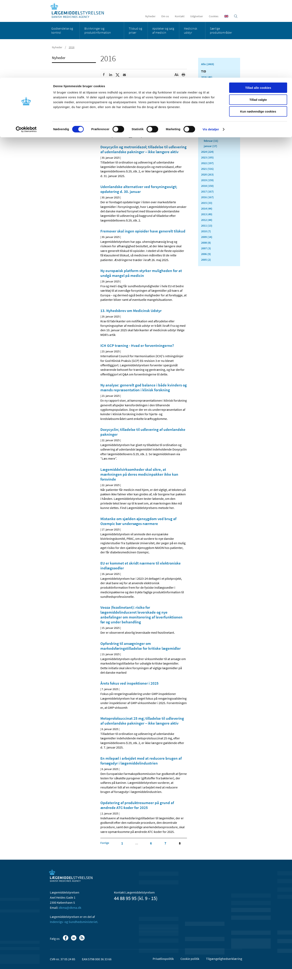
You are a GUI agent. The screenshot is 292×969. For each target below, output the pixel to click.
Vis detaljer (211, 51)
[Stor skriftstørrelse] (176, 75)
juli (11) (208, 114)
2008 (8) (206, 242)
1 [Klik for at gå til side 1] (122, 843)
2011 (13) (206, 225)
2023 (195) (207, 157)
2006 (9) (206, 254)
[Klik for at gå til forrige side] (104, 843)
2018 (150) (207, 186)
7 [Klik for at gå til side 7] (165, 843)
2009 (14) (206, 237)
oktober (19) (211, 98)
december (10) (212, 88)
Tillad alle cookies (258, 10)
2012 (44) (206, 220)
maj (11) (209, 125)
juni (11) (209, 120)
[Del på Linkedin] (110, 75)
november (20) (213, 93)
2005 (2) (206, 259)
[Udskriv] (183, 75)
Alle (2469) (207, 64)
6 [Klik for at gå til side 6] (151, 843)
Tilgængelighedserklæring (224, 959)
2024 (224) (207, 152)
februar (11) (211, 141)
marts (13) (210, 135)
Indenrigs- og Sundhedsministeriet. (74, 922)
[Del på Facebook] (103, 75)
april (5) (209, 130)
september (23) (213, 104)
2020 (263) (207, 174)
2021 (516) (207, 169)
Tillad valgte (258, 22)
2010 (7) (206, 231)
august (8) (210, 109)
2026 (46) (206, 77)
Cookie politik (189, 959)
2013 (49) (206, 214)
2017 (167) (207, 191)
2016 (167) (207, 197)
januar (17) (210, 146)
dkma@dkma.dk (70, 908)
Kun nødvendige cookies (258, 33)
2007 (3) (206, 248)
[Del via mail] (124, 75)
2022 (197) (207, 163)
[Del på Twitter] (117, 75)
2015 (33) (206, 203)
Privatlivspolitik (163, 959)
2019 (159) (207, 180)
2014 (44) (206, 208)
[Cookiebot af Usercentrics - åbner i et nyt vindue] (26, 52)
